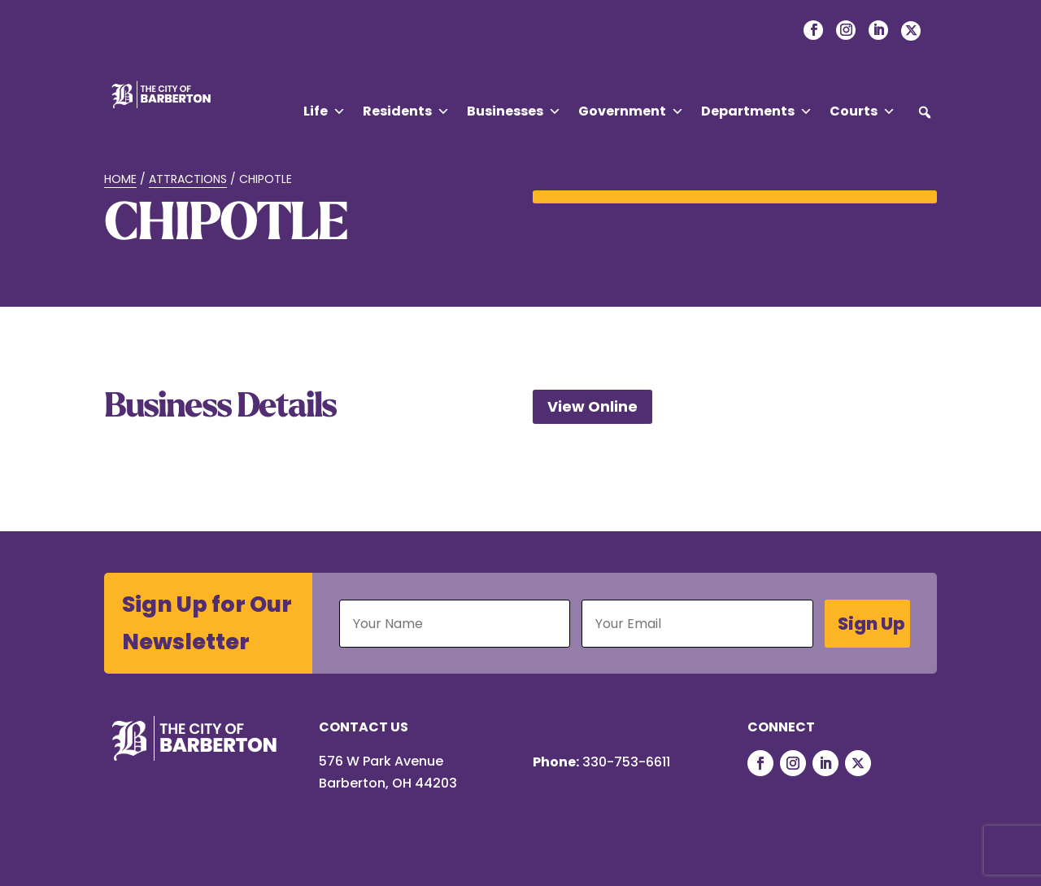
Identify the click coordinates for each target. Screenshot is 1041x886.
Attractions (188, 179)
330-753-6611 (626, 762)
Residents (406, 111)
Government (631, 111)
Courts (862, 111)
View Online (592, 406)
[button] (925, 112)
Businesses (514, 111)
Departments (756, 111)
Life (324, 111)
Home (120, 179)
